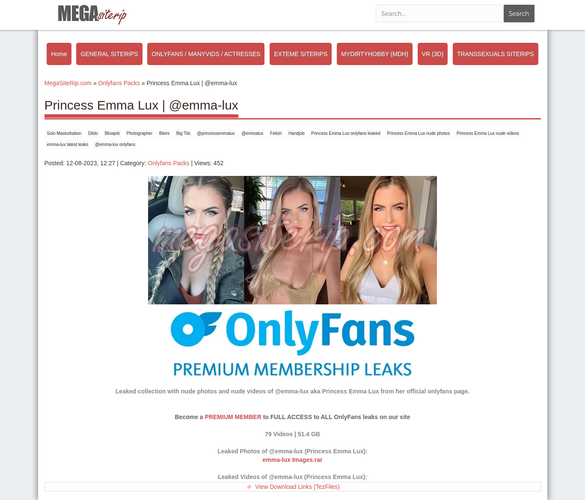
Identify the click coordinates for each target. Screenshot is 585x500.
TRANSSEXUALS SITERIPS (495, 54)
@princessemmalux (216, 133)
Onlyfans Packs (168, 163)
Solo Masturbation (64, 133)
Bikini (164, 133)
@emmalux (252, 133)
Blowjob (112, 133)
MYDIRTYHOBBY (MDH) (374, 54)
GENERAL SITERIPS (109, 54)
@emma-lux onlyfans (115, 144)
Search (519, 14)
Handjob (296, 133)
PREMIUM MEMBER (233, 417)
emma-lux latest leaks (68, 144)
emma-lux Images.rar (292, 459)
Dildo (93, 133)
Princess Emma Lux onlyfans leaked (345, 133)
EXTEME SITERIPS (300, 54)
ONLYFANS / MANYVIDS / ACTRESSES (205, 54)
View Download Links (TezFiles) (297, 486)
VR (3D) (433, 54)
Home (59, 54)
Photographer (140, 133)
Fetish (276, 133)
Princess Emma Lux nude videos (488, 133)
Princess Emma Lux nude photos (418, 133)
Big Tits (183, 133)
